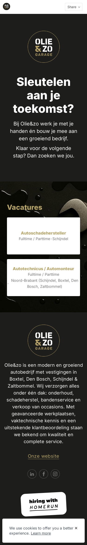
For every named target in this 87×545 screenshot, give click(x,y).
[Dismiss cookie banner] (76, 528)
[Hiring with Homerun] (43, 504)
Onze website (43, 456)
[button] (73, 7)
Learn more (41, 533)
